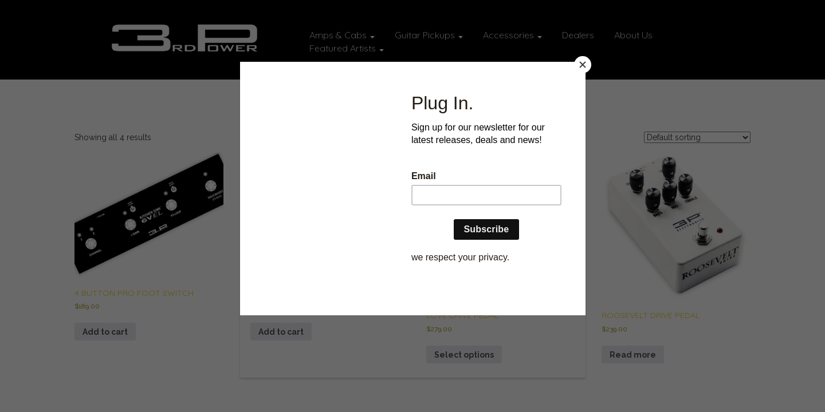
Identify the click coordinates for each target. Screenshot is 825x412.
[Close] (582, 64)
